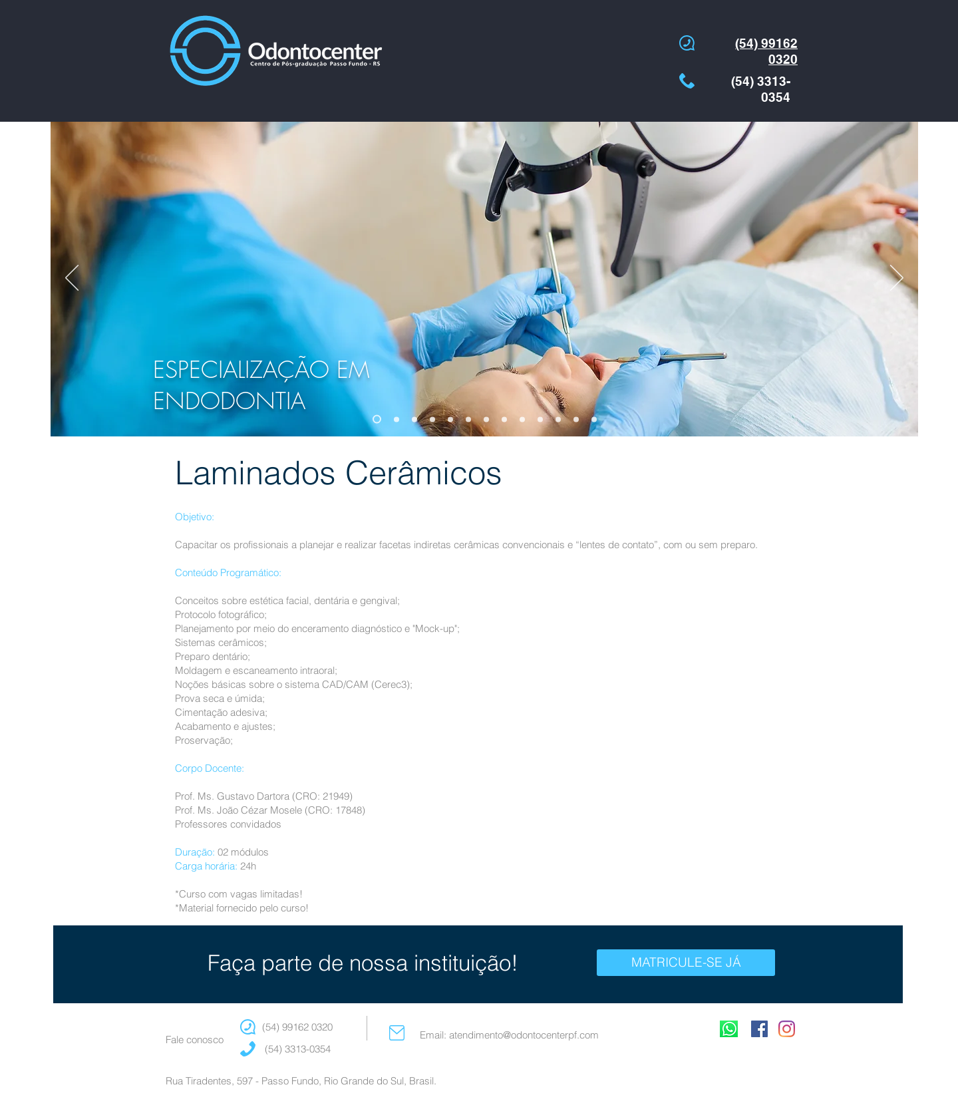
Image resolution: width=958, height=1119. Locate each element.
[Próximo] (896, 279)
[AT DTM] (522, 419)
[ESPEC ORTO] (396, 419)
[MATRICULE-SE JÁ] (686, 962)
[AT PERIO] (468, 419)
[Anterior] (72, 279)
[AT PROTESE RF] (540, 419)
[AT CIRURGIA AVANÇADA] (504, 419)
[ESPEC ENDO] (377, 419)
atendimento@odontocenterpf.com (524, 1035)
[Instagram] (786, 1029)
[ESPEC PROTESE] (594, 419)
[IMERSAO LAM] (558, 419)
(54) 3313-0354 (296, 1048)
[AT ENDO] (486, 419)
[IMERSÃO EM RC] (576, 419)
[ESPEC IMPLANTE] (432, 419)
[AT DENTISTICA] (450, 419)
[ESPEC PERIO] (414, 419)
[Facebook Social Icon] (759, 1029)
